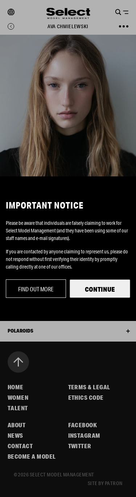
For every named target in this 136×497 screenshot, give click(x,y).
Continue (100, 289)
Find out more (36, 289)
